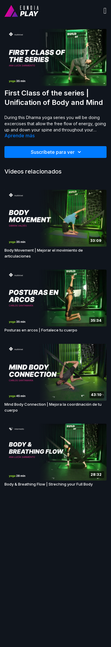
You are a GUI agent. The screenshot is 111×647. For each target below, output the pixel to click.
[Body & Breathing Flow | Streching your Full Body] (55, 484)
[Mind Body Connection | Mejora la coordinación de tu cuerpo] (55, 407)
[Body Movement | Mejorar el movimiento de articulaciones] (55, 253)
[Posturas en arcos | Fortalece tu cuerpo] (55, 330)
